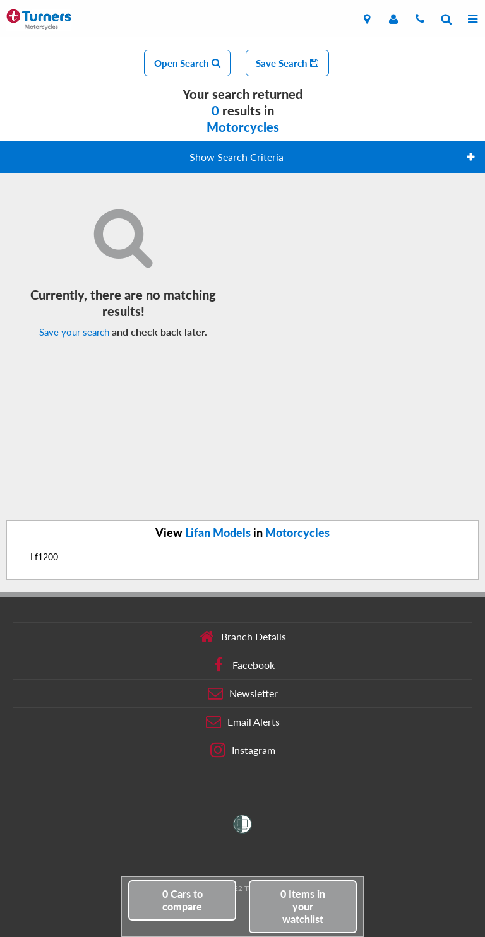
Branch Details (243, 636)
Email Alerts (243, 721)
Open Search (187, 63)
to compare (182, 900)
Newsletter (243, 693)
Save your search (74, 332)
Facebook (243, 665)
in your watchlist (302, 906)
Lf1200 (44, 556)
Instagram (242, 750)
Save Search (287, 63)
